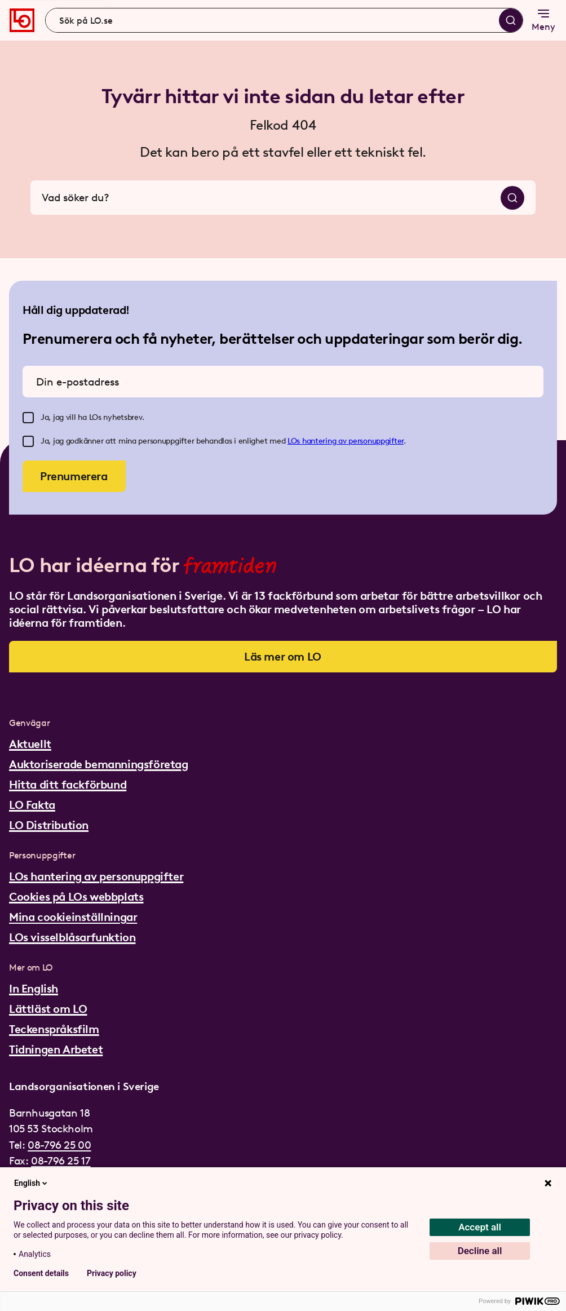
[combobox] (284, 20)
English (31, 1183)
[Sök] (511, 20)
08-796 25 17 (60, 1160)
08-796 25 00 (59, 1145)
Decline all (480, 1250)
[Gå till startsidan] (22, 20)
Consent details (41, 1273)
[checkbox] (28, 417)
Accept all (479, 1227)
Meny (543, 19)
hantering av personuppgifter (353, 441)
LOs (295, 441)
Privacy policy (111, 1273)
